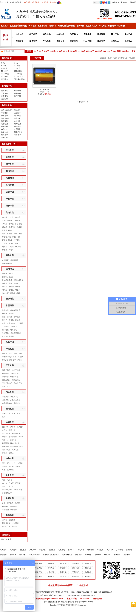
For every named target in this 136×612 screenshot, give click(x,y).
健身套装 (5, 310)
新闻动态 (88, 555)
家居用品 (74, 41)
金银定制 (23, 26)
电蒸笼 (16, 283)
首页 (109, 58)
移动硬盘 (5, 506)
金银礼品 (10, 408)
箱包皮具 (10, 458)
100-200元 (81, 51)
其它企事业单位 (7, 110)
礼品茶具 (5, 333)
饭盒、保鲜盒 (7, 317)
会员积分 (71, 550)
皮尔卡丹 (5, 427)
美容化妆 (17, 118)
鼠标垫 (17, 243)
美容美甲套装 (15, 310)
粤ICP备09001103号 (85, 602)
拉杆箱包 (20, 463)
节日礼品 (32, 26)
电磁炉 (11, 287)
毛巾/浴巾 (17, 317)
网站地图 (132, 2)
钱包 (3, 470)
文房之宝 (10, 486)
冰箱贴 (4, 224)
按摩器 (4, 313)
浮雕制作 (5, 377)
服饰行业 (17, 124)
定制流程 (71, 26)
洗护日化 (60, 41)
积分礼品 (52, 550)
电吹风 (11, 274)
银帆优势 (80, 26)
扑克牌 (20, 357)
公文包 (4, 466)
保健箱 (4, 227)
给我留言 (117, 555)
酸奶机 (4, 287)
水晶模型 (17, 403)
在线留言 (115, 2)
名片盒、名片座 (8, 483)
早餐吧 (17, 287)
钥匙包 (11, 466)
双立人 (11, 453)
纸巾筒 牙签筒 (7, 230)
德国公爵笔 (6, 523)
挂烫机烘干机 (7, 280)
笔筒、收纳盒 (7, 234)
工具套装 (5, 327)
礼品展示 (14, 26)
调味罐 (17, 320)
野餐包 (11, 320)
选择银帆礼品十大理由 (51, 555)
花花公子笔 (6, 526)
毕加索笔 (15, 523)
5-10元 (46, 51)
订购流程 (90, 550)
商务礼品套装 (7, 263)
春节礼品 (33, 34)
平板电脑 (5, 510)
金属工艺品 (6, 386)
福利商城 (52, 26)
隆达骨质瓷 (6, 433)
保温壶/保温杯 (15, 333)
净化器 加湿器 (15, 293)
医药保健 (4, 121)
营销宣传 (19, 41)
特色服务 (78, 555)
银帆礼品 (15, 450)
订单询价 (47, 94)
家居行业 (4, 132)
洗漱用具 (20, 323)
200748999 (75, 595)
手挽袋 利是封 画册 (9, 357)
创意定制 (3, 555)
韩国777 (5, 440)
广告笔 (4, 250)
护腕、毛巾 (16, 237)
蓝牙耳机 (10, 503)
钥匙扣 (4, 247)
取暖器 (4, 274)
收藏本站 (124, 2)
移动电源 (13, 510)
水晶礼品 (128, 41)
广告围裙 (17, 240)
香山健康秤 (16, 433)
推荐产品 (42, 550)
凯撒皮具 (12, 430)
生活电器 (47, 41)
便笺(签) (18, 483)
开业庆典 (4, 93)
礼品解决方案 (91, 26)
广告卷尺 (18, 224)
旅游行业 (4, 116)
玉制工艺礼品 (7, 383)
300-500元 (98, 51)
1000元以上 (117, 51)
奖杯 (13, 413)
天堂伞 (4, 437)
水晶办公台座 (15, 400)
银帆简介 (112, 26)
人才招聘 (119, 550)
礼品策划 (61, 550)
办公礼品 (10, 475)
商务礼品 (33, 41)
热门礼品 (23, 550)
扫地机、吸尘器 (8, 277)
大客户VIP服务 (34, 555)
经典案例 (62, 26)
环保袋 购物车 (7, 240)
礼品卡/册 (88, 41)
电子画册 (13, 555)
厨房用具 (13, 327)
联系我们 (129, 550)
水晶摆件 (5, 397)
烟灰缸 (11, 243)
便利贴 (4, 353)
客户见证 (110, 550)
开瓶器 (4, 243)
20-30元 (59, 51)
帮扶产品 (115, 34)
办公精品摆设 (7, 490)
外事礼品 (4, 96)
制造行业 (4, 124)
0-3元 (36, 51)
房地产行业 (18, 132)
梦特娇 (12, 427)
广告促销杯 (11, 323)
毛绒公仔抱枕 (7, 221)
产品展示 (32, 550)
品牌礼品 (10, 422)
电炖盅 (4, 290)
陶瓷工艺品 (16, 380)
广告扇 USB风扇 (15, 247)
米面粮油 (74, 34)
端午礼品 (47, 34)
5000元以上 (126, 51)
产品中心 (116, 58)
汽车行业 (17, 135)
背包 (8, 463)
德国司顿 (13, 440)
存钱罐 (4, 217)
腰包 (3, 463)
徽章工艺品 (6, 370)
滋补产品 (128, 34)
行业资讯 (98, 555)
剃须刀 (4, 320)
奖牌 (3, 417)
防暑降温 (101, 34)
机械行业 (4, 135)
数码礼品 (10, 498)
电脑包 (9, 480)
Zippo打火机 (14, 443)
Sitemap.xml (82, 605)
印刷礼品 (101, 41)
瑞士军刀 (5, 443)
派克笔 (4, 520)
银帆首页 (4, 26)
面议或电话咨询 (20, 79)
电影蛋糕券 (42, 26)
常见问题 (102, 26)
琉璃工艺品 (18, 383)
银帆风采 (107, 555)
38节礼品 (60, 34)
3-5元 (41, 51)
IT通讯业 (17, 129)
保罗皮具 (20, 427)
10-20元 (53, 51)
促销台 (19, 360)
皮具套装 (5, 260)
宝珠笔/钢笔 (18, 490)
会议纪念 (4, 99)
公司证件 (22, 555)
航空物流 (17, 116)
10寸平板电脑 (44, 89)
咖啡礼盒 (5, 330)
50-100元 (73, 51)
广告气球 (17, 221)
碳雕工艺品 (6, 380)
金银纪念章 (6, 413)
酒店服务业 (5, 118)
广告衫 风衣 (6, 237)
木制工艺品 (14, 373)
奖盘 (18, 413)
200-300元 (90, 51)
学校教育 (4, 113)
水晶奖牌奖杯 (7, 403)
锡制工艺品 (14, 377)
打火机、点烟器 (14, 217)
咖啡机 (11, 290)
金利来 (4, 430)
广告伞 (11, 250)
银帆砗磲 (5, 373)
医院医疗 (17, 113)
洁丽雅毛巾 (6, 450)
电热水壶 (5, 293)
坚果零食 (87, 34)
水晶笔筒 (5, 400)
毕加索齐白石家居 (16, 446)
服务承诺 (126, 555)
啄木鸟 (4, 453)
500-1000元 (107, 51)
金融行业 (4, 137)
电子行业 (4, 129)
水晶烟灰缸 (14, 397)
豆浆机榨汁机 (18, 280)
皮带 (13, 463)
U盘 (3, 503)
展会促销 (17, 91)
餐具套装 (13, 330)
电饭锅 (17, 290)
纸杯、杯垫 (18, 234)
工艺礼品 (115, 41)
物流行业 (17, 126)
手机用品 (12, 227)
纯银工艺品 (16, 370)
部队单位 (17, 110)
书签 (3, 480)
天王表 (20, 437)
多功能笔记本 (7, 493)
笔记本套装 (14, 260)
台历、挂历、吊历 (15, 353)
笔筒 (3, 486)
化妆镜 (19, 227)
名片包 (17, 466)
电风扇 (4, 283)
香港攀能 (5, 446)
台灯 (10, 283)
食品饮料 (17, 121)
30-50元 (66, 51)
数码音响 (13, 506)
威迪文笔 (12, 520)
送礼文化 (81, 550)
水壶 (3, 323)
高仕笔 (14, 526)
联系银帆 (121, 26)
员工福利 (17, 93)
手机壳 (17, 503)
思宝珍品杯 (13, 437)
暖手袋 (11, 224)
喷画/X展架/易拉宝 (9, 360)
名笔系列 (10, 515)
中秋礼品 (19, 34)
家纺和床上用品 (8, 336)
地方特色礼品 (67, 555)
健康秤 (11, 313)
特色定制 (17, 96)
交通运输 (4, 126)
